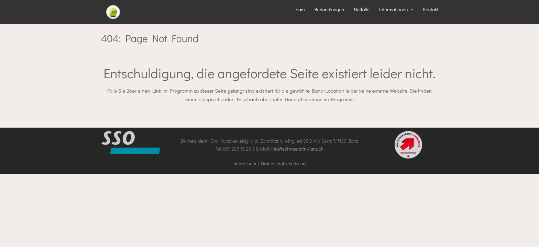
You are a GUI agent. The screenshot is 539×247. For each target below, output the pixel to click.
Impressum (244, 163)
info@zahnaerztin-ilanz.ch (297, 148)
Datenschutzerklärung (283, 163)
